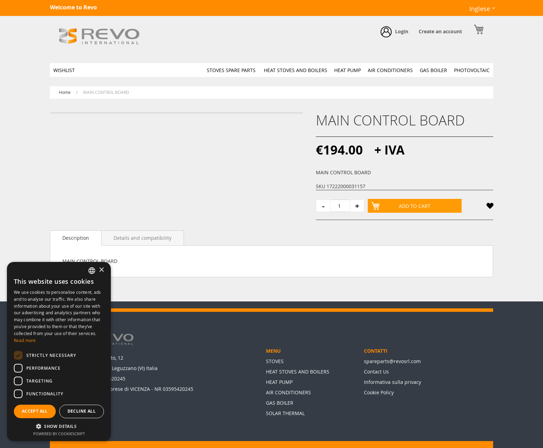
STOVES (275, 361)
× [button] (101, 270)
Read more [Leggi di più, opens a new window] (25, 340)
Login (401, 31)
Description (75, 238)
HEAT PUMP (279, 382)
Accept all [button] (35, 411)
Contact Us (376, 371)
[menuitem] (64, 70)
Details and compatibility (142, 238)
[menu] (271, 70)
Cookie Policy (379, 392)
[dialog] (59, 351)
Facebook (447, 14)
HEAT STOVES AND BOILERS (297, 371)
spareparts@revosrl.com (392, 361)
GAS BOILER (279, 402)
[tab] (75, 238)
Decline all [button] (82, 411)
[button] (482, 9)
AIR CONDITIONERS (288, 392)
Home (65, 92)
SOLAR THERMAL (285, 413)
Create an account (440, 31)
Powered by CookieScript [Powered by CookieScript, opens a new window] (59, 433)
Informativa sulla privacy (392, 382)
